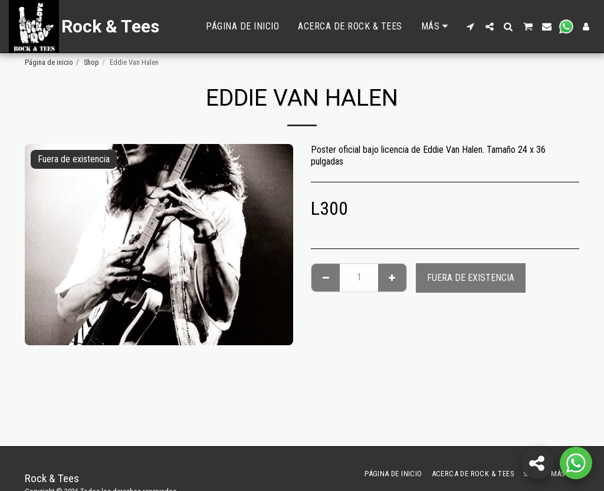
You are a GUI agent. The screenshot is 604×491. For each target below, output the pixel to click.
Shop (91, 62)
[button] (471, 26)
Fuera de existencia (470, 277)
